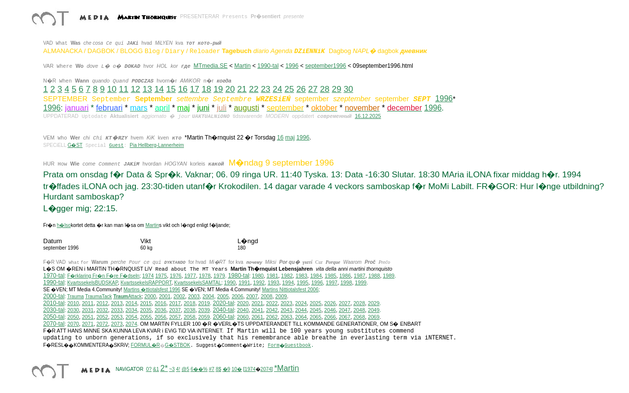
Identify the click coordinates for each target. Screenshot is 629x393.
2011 (88, 303)
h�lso (64, 225)
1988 (374, 276)
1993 (273, 282)
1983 (302, 276)
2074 (131, 324)
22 (254, 89)
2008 (266, 296)
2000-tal (53, 296)
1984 (316, 276)
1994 (288, 282)
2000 (150, 296)
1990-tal (268, 65)
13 (147, 89)
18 (206, 89)
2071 (88, 324)
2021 (257, 303)
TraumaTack (98, 296)
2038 (189, 310)
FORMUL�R (145, 345)
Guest (116, 145)
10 (111, 89)
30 (348, 89)
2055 (146, 317)
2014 (131, 303)
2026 (330, 303)
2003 (194, 296)
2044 (301, 310)
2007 (252, 296)
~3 (172, 369)
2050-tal (53, 316)
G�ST (75, 145)
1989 (388, 276)
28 (324, 89)
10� (237, 369)
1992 (259, 282)
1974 (148, 276)
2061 (257, 317)
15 (171, 89)
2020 (243, 303)
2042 (272, 310)
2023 (286, 303)
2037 (175, 310)
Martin (243, 65)
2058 (189, 317)
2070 (73, 324)
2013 (117, 303)
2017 (175, 303)
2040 (243, 310)
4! (178, 369)
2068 (359, 317)
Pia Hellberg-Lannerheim (157, 145)
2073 (117, 324)
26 (301, 89)
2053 (117, 317)
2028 (359, 303)
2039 (204, 310)
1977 (190, 276)
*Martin (286, 368)
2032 (102, 310)
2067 (344, 317)
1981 (272, 276)
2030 (73, 310)
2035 (146, 310)
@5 (185, 369)
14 (159, 89)
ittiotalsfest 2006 (290, 289)
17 (194, 89)
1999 (361, 282)
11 (123, 89)
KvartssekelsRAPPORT (146, 282)
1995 (303, 282)
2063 (286, 317)
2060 (243, 317)
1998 (346, 282)
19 (218, 89)
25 (289, 89)
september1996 (325, 65)
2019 (204, 303)
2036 (160, 310)
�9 (227, 369)
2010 (73, 303)
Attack (127, 296)
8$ (218, 369)
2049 (374, 310)
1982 (287, 276)
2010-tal (53, 303)
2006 (237, 296)
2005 (223, 296)
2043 (286, 310)
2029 (374, 303)
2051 (88, 317)
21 (241, 89)
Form (274, 345)
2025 (315, 303)
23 (265, 89)
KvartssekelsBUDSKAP (92, 282)
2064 (301, 317)
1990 (230, 282)
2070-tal (53, 323)
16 (182, 89)
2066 (330, 317)
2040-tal (223, 310)
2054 (131, 317)
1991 (244, 282)
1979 (219, 276)
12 (135, 89)
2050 (73, 317)
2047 (344, 310)
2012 (102, 303)
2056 (160, 317)
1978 (204, 276)
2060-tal (223, 316)
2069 (374, 317)
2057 (175, 317)
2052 (102, 317)
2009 (281, 296)
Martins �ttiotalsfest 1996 (152, 289)
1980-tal (238, 275)
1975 (161, 276)
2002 (179, 296)
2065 (315, 317)
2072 (102, 324)
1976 (176, 276)
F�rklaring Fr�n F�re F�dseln (103, 276)
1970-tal (53, 275)
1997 (332, 282)
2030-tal (53, 310)
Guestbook (298, 345)
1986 (345, 276)
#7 (211, 369)
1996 (292, 65)
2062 (272, 317)
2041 (257, 310)
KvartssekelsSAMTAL (197, 282)
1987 (360, 276)
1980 (258, 276)
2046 (330, 310)
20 (230, 89)
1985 (331, 276)
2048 (359, 310)
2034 (131, 310)
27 (312, 89)
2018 (189, 303)
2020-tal (223, 303)
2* (164, 368)
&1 (156, 369)
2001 (165, 296)
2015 (146, 303)
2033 (117, 310)
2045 (315, 310)
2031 (88, 310)
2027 (344, 303)
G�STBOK (177, 345)
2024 (301, 303)
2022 (272, 303)
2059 (204, 317)
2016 (160, 303)
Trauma (75, 296)
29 (336, 89)
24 (277, 89)
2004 (208, 296)
